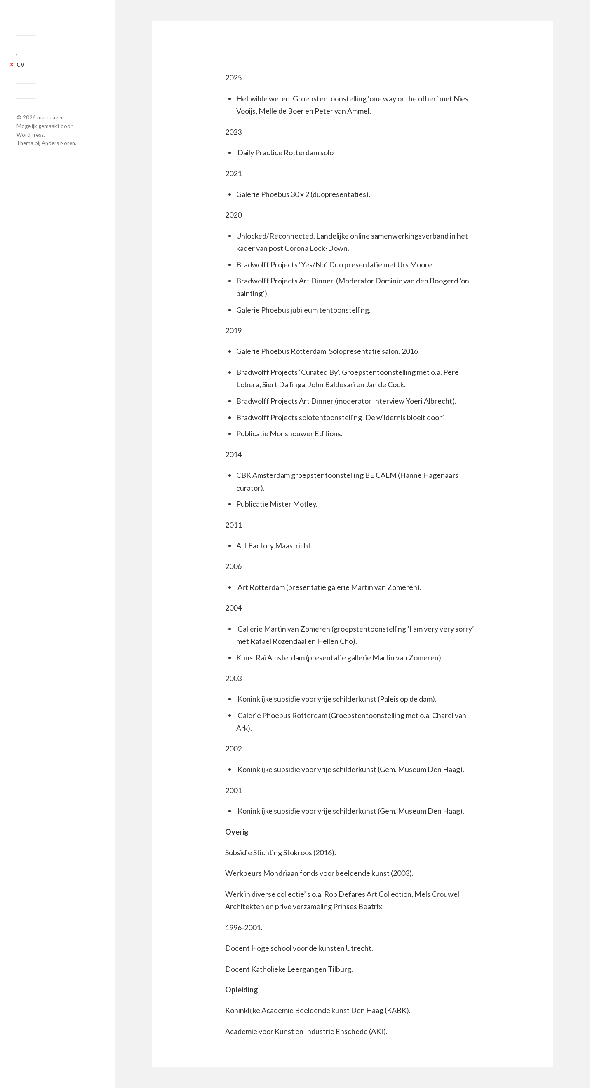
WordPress (30, 134)
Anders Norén (58, 143)
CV (20, 64)
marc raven (50, 117)
